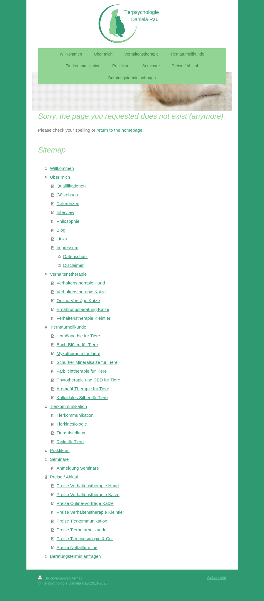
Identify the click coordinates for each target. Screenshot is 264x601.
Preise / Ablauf (64, 476)
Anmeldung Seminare (78, 468)
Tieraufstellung (71, 432)
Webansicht (216, 578)
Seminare (59, 459)
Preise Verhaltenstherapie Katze (88, 494)
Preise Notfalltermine (77, 547)
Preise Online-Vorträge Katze (85, 503)
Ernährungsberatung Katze (83, 309)
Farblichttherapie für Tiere (82, 371)
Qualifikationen (71, 185)
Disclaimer (73, 265)
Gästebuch (67, 194)
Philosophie (68, 221)
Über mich (60, 177)
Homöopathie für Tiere (78, 335)
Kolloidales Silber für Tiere (82, 397)
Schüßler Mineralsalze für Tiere (87, 362)
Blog (61, 229)
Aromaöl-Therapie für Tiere (83, 388)
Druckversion (52, 578)
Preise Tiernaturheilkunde (82, 529)
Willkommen (62, 168)
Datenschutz (75, 256)
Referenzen (68, 203)
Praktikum (60, 450)
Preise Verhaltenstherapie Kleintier (90, 512)
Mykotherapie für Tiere (78, 353)
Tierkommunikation (68, 406)
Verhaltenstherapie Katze (81, 291)
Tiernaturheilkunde (68, 326)
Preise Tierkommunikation (82, 520)
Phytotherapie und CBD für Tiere (88, 379)
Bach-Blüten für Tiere (77, 344)
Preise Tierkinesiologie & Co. (85, 538)
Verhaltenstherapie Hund (81, 282)
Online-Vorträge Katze (78, 300)
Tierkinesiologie (72, 423)
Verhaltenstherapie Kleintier (83, 318)
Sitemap (76, 578)
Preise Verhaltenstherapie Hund (88, 485)
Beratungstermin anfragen (75, 556)
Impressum (67, 247)
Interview (65, 212)
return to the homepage (119, 130)
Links (62, 238)
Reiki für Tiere (70, 441)
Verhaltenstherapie (68, 274)
